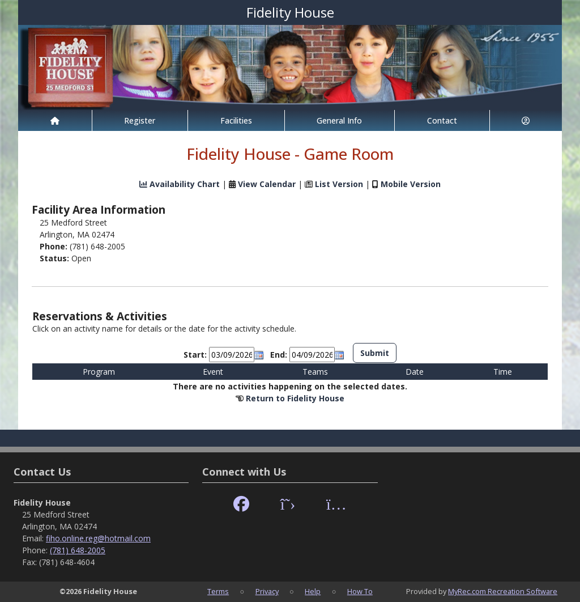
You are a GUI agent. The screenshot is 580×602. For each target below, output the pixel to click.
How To (360, 591)
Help (313, 591)
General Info (339, 120)
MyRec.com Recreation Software (502, 591)
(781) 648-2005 (77, 550)
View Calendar (267, 184)
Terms (218, 591)
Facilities (236, 120)
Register (139, 120)
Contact (442, 120)
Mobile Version (411, 184)
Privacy (267, 591)
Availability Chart (179, 184)
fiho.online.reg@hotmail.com (98, 538)
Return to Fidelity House (295, 398)
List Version (339, 184)
